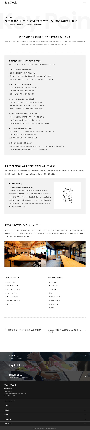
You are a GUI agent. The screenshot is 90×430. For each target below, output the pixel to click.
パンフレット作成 (12, 293)
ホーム (6, 24)
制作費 (45, 414)
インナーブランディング (14, 289)
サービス (6, 405)
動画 (50, 293)
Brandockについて (9, 400)
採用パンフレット (54, 304)
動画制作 (10, 304)
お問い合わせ (45, 423)
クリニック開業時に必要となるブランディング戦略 (66, 331)
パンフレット (53, 289)
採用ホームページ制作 (14, 301)
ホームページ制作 (12, 297)
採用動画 (52, 308)
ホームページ (53, 286)
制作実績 (45, 409)
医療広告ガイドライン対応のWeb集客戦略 (23, 331)
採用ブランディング (13, 286)
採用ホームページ (54, 301)
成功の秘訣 (12, 24)
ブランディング (11, 282)
